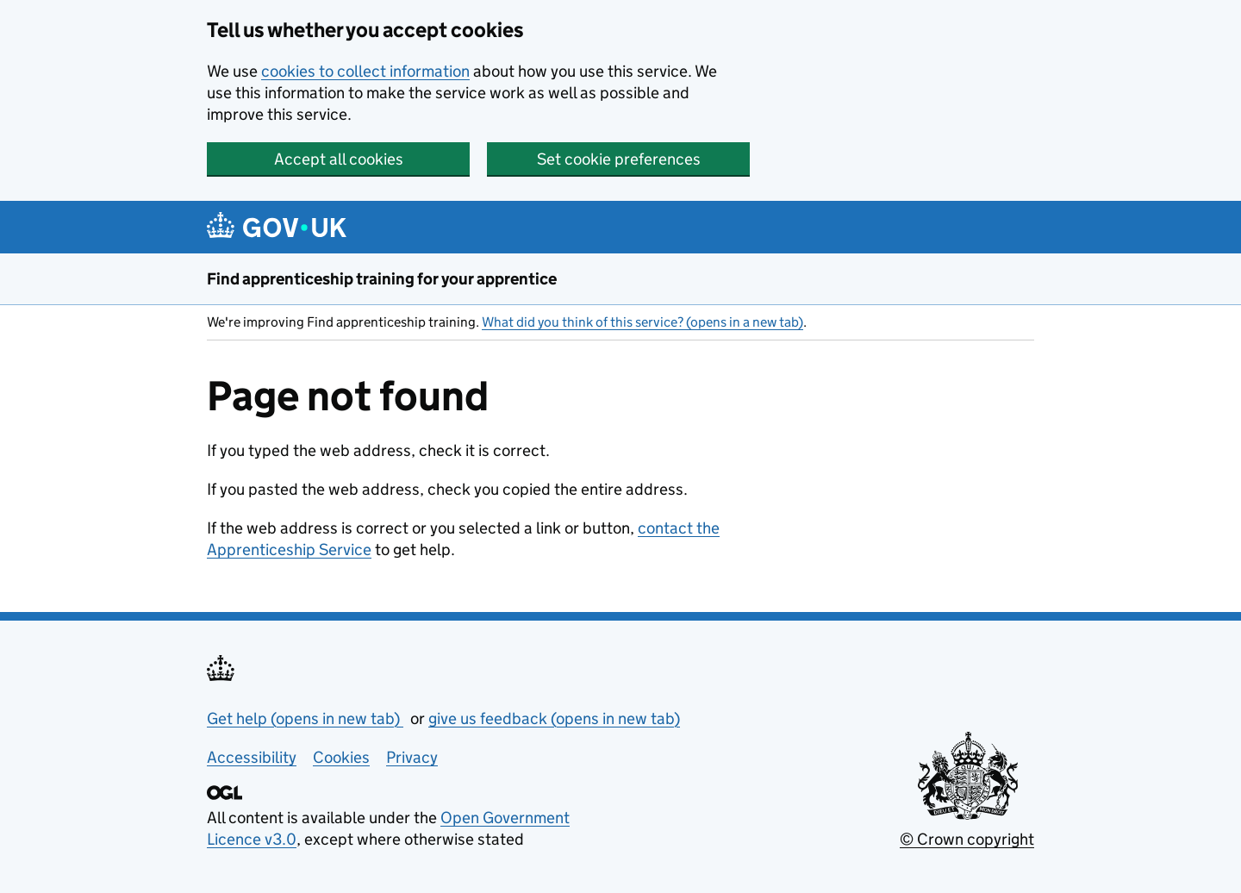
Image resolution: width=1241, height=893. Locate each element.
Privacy (412, 757)
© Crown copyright (967, 839)
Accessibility (251, 757)
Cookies (341, 757)
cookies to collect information (365, 71)
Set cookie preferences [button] (619, 159)
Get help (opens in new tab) (305, 718)
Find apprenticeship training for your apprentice (382, 279)
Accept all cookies (338, 159)
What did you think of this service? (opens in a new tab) (642, 322)
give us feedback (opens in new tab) (554, 718)
